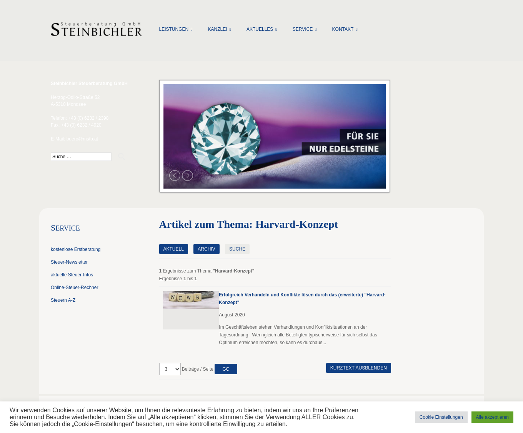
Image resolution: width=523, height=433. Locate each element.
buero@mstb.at (82, 139)
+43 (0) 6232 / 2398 (88, 118)
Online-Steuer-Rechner (74, 287)
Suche (237, 249)
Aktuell (173, 249)
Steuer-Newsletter (69, 262)
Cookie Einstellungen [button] (441, 417)
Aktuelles (260, 29)
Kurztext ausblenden (358, 368)
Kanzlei (217, 29)
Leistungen (174, 29)
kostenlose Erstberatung (75, 249)
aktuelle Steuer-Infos (72, 275)
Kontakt (343, 29)
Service (303, 29)
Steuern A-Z (63, 300)
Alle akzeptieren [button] (492, 417)
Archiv (206, 249)
